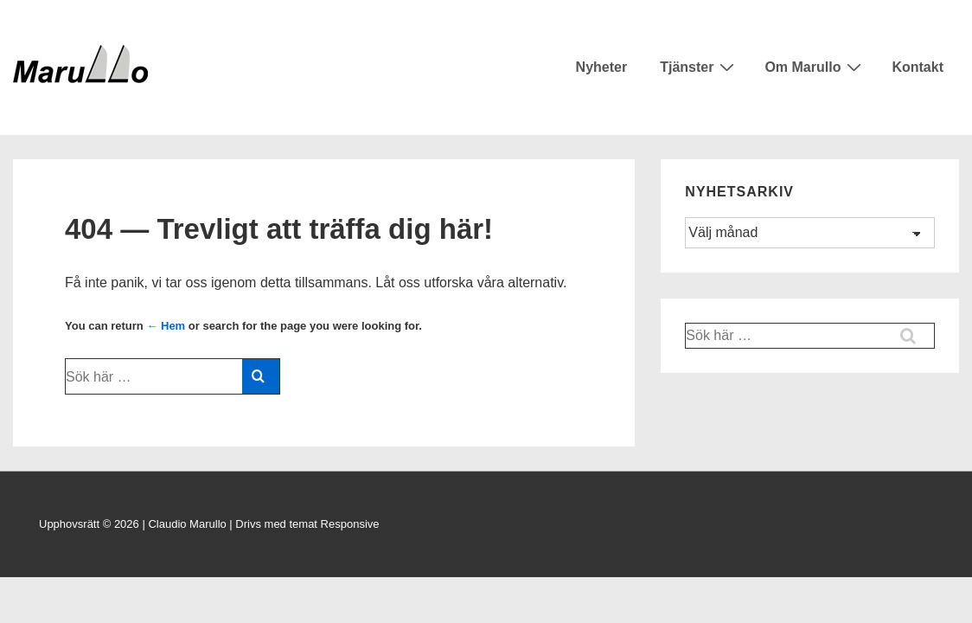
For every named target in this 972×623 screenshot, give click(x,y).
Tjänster (699, 67)
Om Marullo (815, 67)
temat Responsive (334, 523)
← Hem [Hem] (165, 325)
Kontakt (917, 67)
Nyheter (602, 67)
